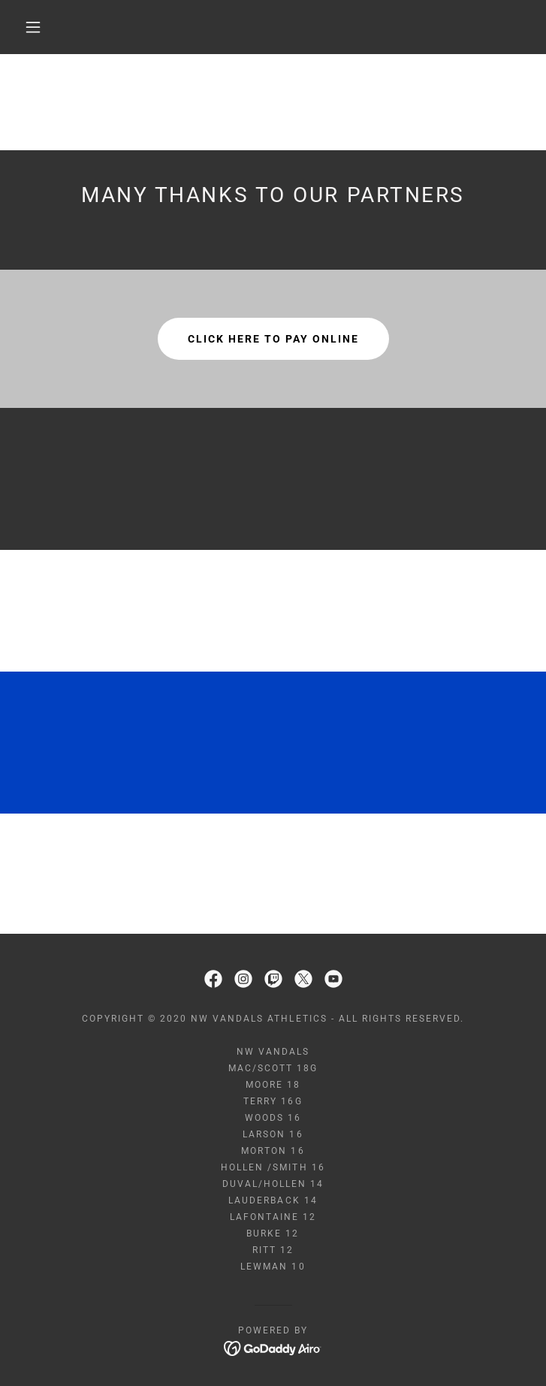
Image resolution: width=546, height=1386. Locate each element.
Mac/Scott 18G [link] (273, 1068)
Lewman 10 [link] (272, 1266)
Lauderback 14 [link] (272, 1200)
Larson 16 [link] (273, 1134)
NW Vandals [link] (273, 1051)
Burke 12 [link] (272, 1233)
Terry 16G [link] (272, 1101)
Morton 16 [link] (272, 1151)
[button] (43, 27)
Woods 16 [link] (273, 1118)
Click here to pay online (273, 339)
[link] (213, 979)
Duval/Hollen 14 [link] (273, 1184)
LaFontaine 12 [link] (273, 1217)
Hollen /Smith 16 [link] (272, 1167)
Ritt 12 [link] (273, 1250)
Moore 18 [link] (273, 1085)
